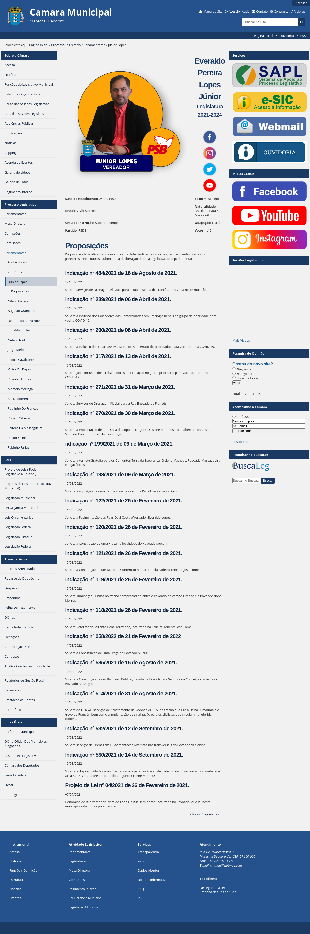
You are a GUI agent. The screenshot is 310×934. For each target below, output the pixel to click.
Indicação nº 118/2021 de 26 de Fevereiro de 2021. (123, 610)
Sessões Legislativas (248, 260)
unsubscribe (241, 441)
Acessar (301, 3)
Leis (8, 460)
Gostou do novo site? (252, 364)
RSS (303, 35)
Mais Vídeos (241, 340)
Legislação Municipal (84, 907)
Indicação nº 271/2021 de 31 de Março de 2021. (120, 387)
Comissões (77, 879)
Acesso (14, 852)
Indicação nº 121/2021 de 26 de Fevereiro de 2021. (123, 553)
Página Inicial (263, 35)
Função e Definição (23, 870)
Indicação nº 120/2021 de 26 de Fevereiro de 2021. (123, 527)
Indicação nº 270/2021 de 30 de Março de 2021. (120, 413)
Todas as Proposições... (204, 814)
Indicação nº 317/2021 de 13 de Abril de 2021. (118, 356)
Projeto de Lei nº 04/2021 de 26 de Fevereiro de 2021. (127, 785)
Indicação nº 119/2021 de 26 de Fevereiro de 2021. (123, 579)
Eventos (15, 898)
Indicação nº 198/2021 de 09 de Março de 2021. (120, 474)
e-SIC (141, 861)
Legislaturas (78, 861)
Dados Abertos (149, 870)
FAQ (141, 889)
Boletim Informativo (152, 879)
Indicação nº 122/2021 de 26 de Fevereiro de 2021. (123, 501)
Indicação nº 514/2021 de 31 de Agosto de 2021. (121, 693)
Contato (262, 11)
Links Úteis (13, 722)
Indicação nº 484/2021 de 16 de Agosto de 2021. (121, 273)
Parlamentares (94, 45)
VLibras (299, 11)
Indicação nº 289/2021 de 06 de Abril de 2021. (118, 299)
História (15, 861)
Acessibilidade (239, 11)
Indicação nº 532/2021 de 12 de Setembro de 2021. (124, 728)
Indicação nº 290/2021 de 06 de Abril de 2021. (118, 330)
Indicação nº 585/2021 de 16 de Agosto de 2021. (121, 662)
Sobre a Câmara (17, 55)
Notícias (15, 889)
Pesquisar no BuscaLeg (250, 454)
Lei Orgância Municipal (85, 898)
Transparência (16, 559)
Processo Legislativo (66, 45)
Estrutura (16, 879)
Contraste (281, 11)
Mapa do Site (213, 11)
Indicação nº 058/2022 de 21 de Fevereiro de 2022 (123, 636)
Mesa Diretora (79, 870)
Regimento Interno (83, 889)
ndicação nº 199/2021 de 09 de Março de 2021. (119, 444)
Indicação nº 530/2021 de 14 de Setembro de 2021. (124, 755)
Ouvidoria (286, 35)
